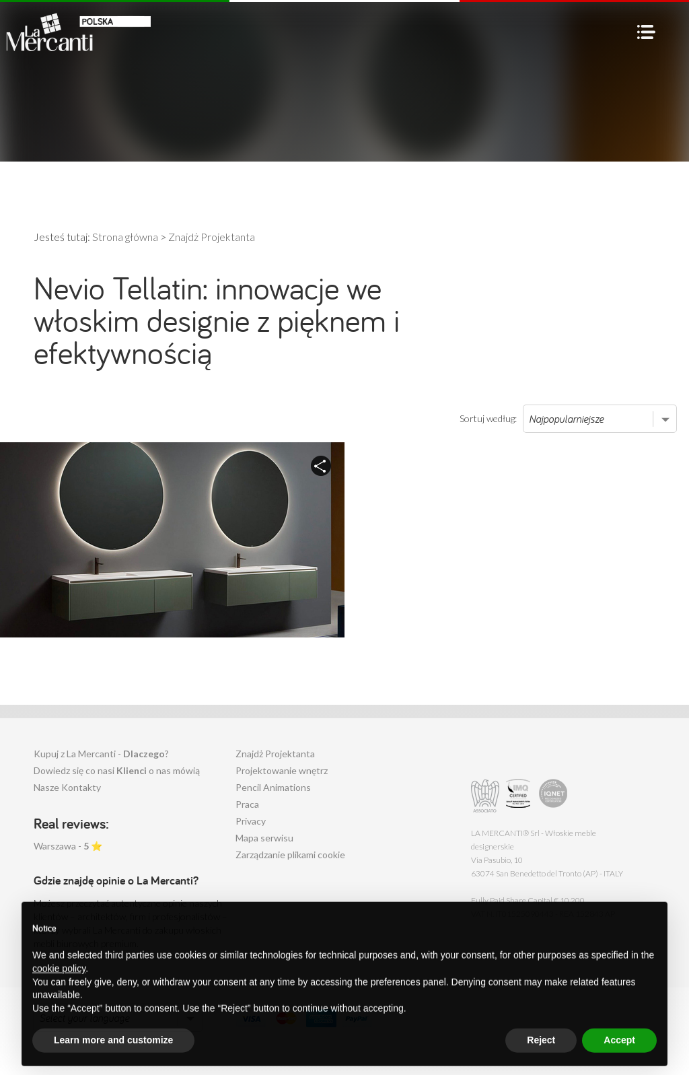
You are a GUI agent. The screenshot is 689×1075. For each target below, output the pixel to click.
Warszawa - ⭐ (68, 846)
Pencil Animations (273, 787)
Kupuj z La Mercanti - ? (101, 753)
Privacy (250, 821)
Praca (247, 804)
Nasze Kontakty (67, 787)
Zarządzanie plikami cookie (290, 854)
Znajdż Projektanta (275, 753)
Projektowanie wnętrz (281, 770)
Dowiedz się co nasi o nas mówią (117, 770)
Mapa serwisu (264, 837)
